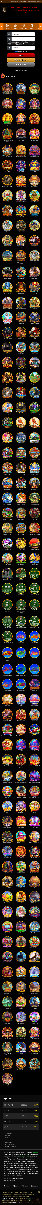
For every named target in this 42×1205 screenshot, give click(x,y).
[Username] (23, 34)
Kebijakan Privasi (15, 1202)
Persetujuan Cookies (8, 1198)
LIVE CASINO (23, 28)
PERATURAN (8, 1137)
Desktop (18, 70)
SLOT (15, 28)
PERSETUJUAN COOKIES (10, 1146)
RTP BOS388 (21, 64)
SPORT (32, 28)
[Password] (23, 39)
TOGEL (7, 28)
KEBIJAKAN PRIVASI (9, 1144)
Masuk (21, 55)
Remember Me (21, 51)
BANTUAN (7, 1135)
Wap (25, 70)
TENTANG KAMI (8, 1133)
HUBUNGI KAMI (8, 1142)
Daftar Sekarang (21, 60)
